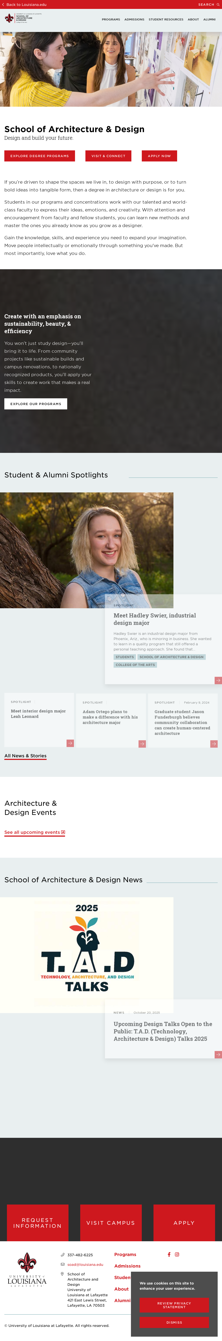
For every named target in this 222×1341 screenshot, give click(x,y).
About (193, 19)
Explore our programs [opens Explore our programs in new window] (35, 404)
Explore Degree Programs (39, 156)
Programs (111, 19)
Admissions (134, 19)
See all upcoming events (32, 832)
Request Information (37, 1223)
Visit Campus (111, 1223)
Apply (184, 1223)
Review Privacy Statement (174, 1305)
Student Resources (166, 19)
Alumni (209, 19)
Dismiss (174, 1322)
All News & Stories (25, 755)
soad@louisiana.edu (85, 1265)
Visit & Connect (108, 156)
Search (210, 4)
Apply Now (159, 156)
